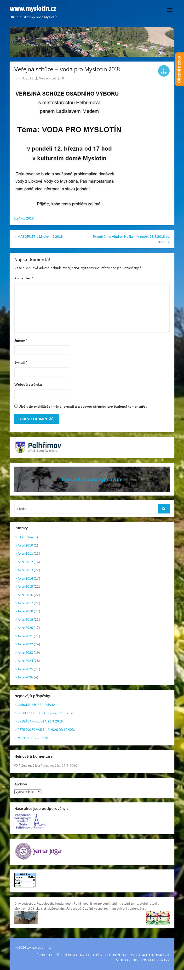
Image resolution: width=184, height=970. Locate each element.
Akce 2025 (25, 668)
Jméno (21, 340)
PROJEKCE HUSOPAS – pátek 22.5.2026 (46, 713)
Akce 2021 (25, 635)
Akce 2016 (25, 594)
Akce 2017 (25, 602)
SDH (50, 955)
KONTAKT (148, 960)
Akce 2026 (25, 677)
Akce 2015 (25, 586)
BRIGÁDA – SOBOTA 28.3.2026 (40, 721)
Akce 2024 (25, 660)
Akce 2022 (25, 644)
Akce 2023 (25, 652)
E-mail (20, 362)
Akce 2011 (25, 553)
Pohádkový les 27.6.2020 (59, 765)
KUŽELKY (119, 955)
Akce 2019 (25, 619)
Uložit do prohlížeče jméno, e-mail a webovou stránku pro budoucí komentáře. (82, 406)
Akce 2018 (26, 218)
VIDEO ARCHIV (127, 960)
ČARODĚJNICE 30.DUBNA (36, 704)
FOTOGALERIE (159, 955)
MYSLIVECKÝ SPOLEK (95, 955)
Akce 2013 (25, 569)
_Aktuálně (25, 537)
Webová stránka (28, 384)
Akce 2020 (25, 627)
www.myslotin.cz (33, 9)
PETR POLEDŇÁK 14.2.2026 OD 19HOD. (46, 729)
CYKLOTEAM (138, 955)
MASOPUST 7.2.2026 (33, 737)
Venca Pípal (45, 78)
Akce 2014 (25, 578)
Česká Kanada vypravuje (92, 479)
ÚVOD (40, 955)
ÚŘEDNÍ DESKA (67, 955)
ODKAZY (163, 960)
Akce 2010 (25, 545)
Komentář (24, 278)
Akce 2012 (25, 561)
